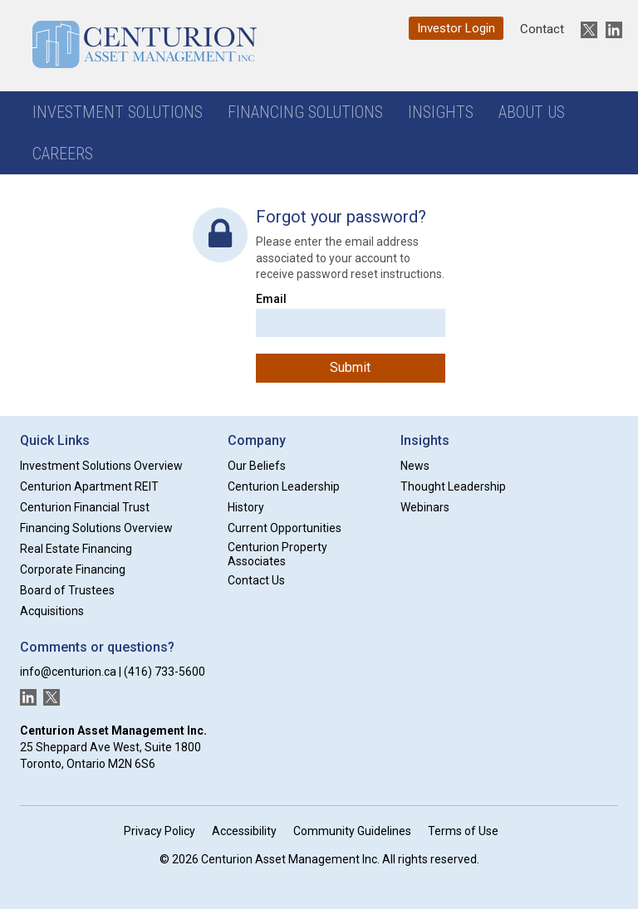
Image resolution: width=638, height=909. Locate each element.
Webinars (424, 507)
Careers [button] (62, 154)
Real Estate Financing (76, 548)
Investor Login (456, 28)
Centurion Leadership (284, 486)
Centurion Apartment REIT (89, 486)
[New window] (584, 29)
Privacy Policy (159, 831)
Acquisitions (52, 611)
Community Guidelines (352, 831)
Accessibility (244, 831)
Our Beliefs (257, 465)
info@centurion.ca (68, 671)
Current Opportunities (284, 528)
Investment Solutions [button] (117, 112)
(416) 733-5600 (164, 671)
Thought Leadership (453, 486)
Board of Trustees (67, 590)
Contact (542, 29)
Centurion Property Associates (277, 554)
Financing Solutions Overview (96, 528)
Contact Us (256, 580)
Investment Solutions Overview (101, 465)
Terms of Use (463, 831)
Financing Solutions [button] (305, 112)
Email (271, 298)
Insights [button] (441, 112)
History (246, 507)
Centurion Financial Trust (85, 507)
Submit (350, 367)
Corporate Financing (72, 569)
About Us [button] (531, 112)
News (414, 465)
